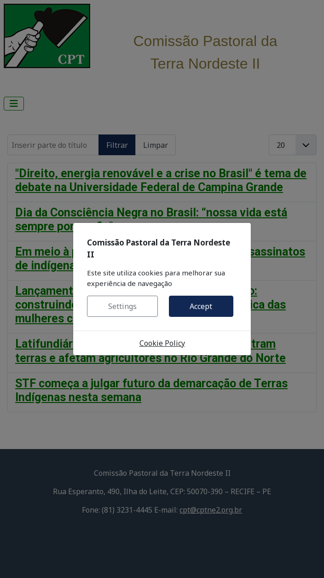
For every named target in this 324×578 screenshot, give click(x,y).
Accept (201, 306)
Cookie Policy (162, 343)
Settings (122, 306)
